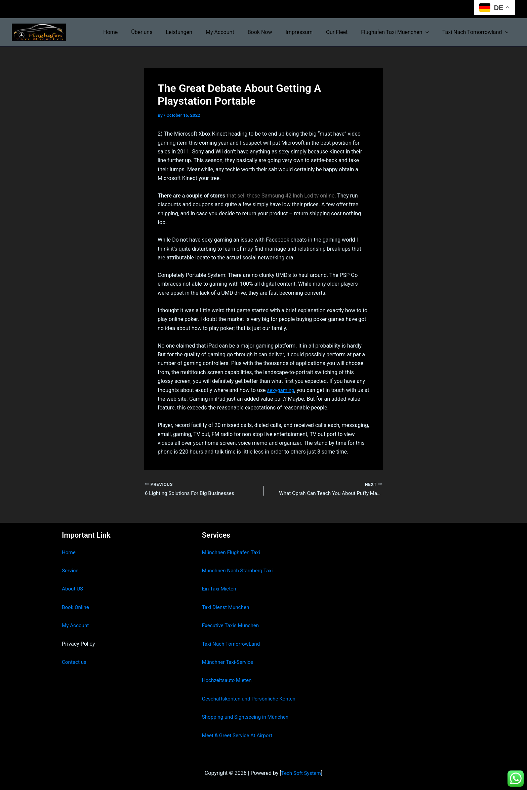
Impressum (308, 32)
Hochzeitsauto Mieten (228, 680)
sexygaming (281, 390)
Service (70, 571)
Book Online (76, 607)
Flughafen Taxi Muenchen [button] (399, 32)
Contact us (75, 662)
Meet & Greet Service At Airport (239, 735)
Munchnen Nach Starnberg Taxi (239, 571)
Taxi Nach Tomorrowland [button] (477, 32)
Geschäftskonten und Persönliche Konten (251, 698)
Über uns (161, 32)
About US (73, 589)
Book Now (272, 32)
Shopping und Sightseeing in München (247, 717)
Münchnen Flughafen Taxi (233, 552)
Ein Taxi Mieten (220, 589)
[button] (429, 32)
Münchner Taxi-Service (229, 662)
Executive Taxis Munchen (232, 625)
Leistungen (196, 32)
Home (133, 32)
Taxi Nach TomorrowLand (232, 644)
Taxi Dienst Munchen (227, 607)
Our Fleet (343, 32)
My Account (234, 32)
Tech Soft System (301, 773)
